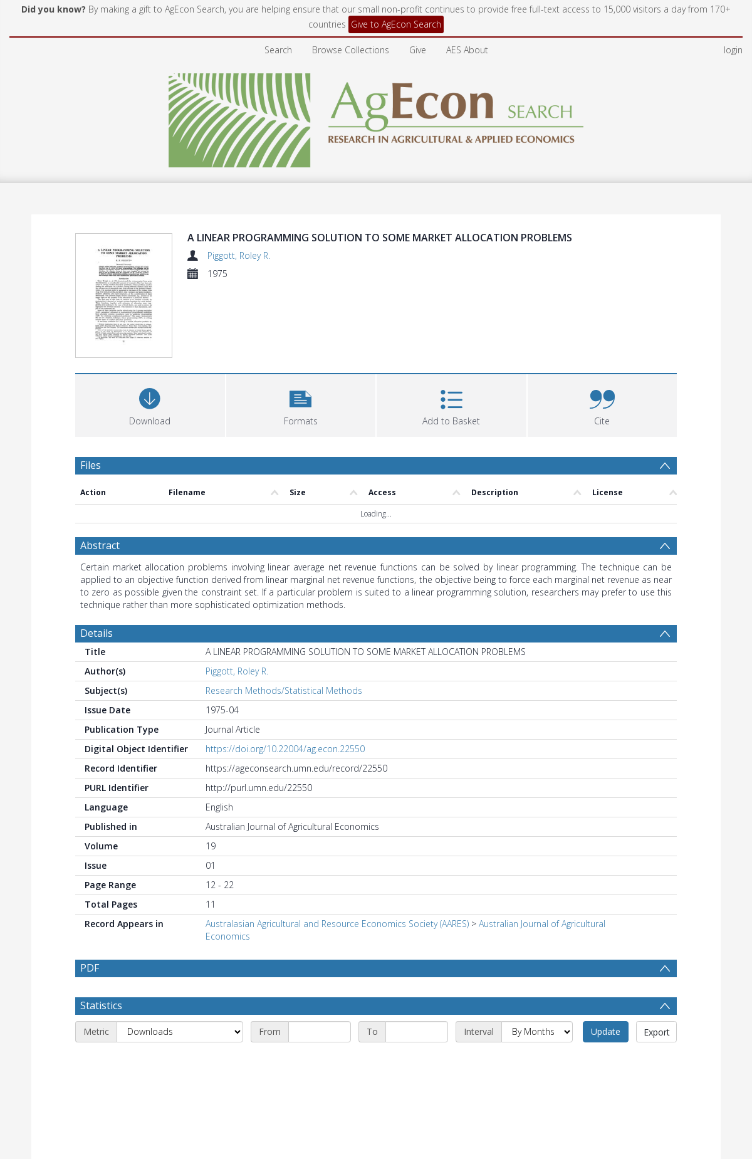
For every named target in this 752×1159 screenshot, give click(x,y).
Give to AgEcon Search (396, 24)
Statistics (101, 1035)
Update (605, 1061)
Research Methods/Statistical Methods (284, 690)
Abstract (100, 545)
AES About (467, 50)
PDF (89, 968)
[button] (301, 404)
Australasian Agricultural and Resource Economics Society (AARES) (337, 924)
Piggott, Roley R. (238, 255)
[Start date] (319, 1061)
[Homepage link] (376, 117)
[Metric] (180, 1061)
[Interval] (537, 1061)
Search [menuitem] (278, 50)
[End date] (416, 1061)
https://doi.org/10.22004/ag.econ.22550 (285, 749)
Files (90, 465)
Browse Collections (350, 50)
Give (417, 50)
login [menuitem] (733, 50)
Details (96, 633)
